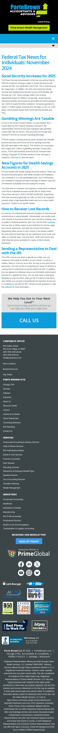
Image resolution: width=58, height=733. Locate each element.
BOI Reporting (9, 427)
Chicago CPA (8, 385)
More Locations (9, 364)
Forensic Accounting (11, 459)
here (17, 157)
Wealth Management (11, 488)
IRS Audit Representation (13, 450)
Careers (6, 410)
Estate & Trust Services (12, 455)
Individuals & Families (12, 508)
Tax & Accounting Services (14, 479)
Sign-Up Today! (29, 541)
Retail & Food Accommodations (16, 525)
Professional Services (12, 520)
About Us (7, 401)
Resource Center (10, 406)
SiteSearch (44, 656)
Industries (7, 397)
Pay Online (7, 375)
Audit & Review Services (13, 446)
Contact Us (7, 431)
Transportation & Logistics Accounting (18, 528)
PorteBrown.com (42, 650)
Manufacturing (9, 512)
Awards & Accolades (11, 414)
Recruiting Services (11, 467)
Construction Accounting (13, 499)
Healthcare (7, 504)
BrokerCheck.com (10, 369)
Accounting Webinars (12, 423)
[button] (53, 38)
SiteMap (33, 656)
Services (6, 389)
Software (6, 393)
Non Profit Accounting (12, 516)
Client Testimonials (11, 418)
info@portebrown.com (12, 358)
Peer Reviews (9, 463)
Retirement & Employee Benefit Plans (18, 471)
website (51, 222)
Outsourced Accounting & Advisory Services (21, 442)
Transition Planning (11, 484)
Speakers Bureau (10, 475)
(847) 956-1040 (9, 352)
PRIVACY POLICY (16, 656)
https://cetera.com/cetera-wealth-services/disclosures (29, 700)
